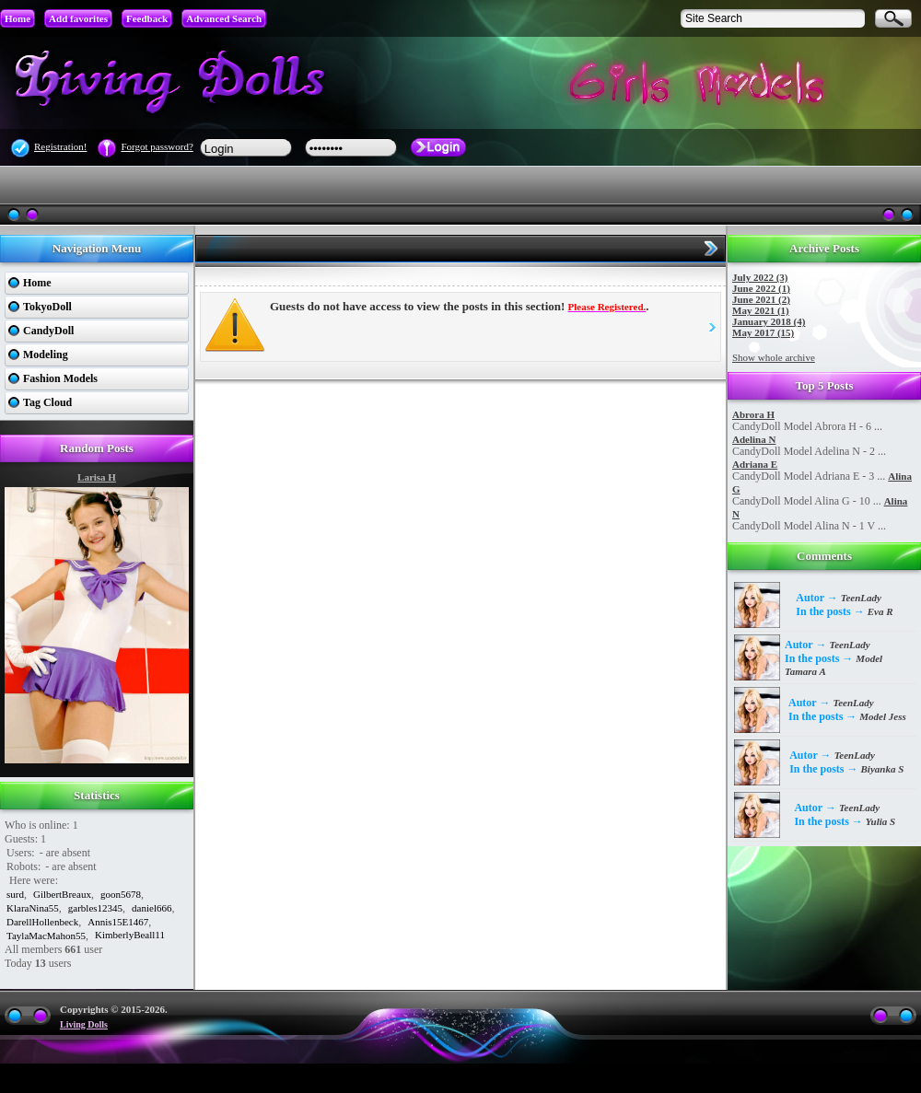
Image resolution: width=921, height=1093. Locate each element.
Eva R (880, 611)
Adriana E (754, 464)
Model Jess (882, 716)
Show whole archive (773, 357)
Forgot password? (156, 146)
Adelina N (753, 439)
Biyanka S (882, 768)
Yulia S (880, 821)
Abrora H (753, 414)
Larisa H (96, 477)
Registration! (60, 146)
